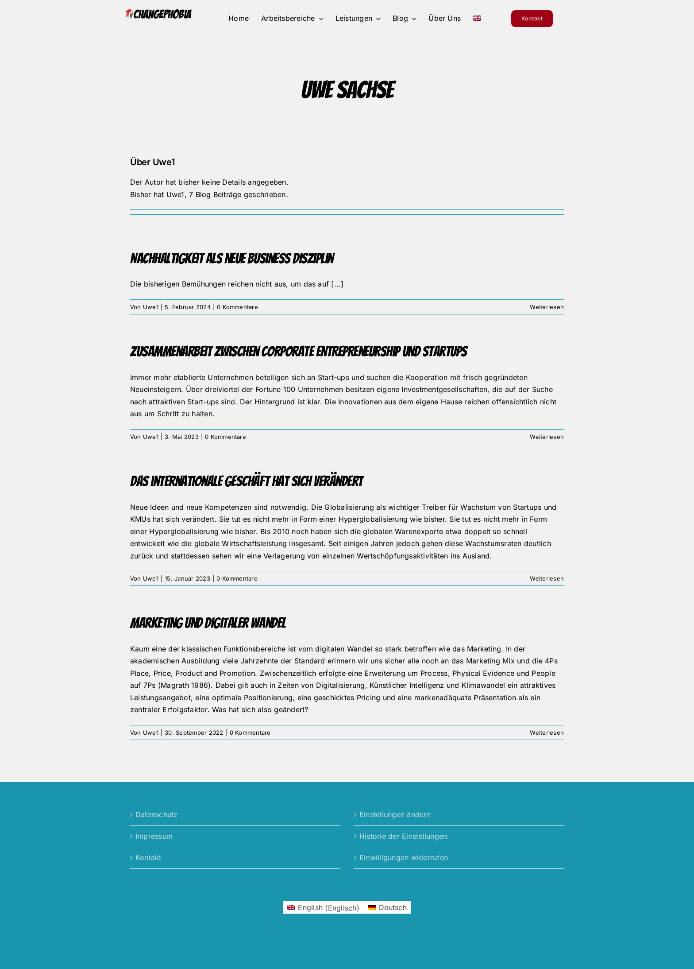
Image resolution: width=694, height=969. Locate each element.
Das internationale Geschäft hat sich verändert (246, 481)
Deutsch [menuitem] (393, 907)
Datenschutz (156, 814)
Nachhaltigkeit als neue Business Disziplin (231, 258)
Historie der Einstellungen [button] (403, 836)
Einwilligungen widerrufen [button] (403, 857)
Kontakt (148, 857)
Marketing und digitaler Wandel (208, 623)
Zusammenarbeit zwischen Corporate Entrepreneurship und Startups (298, 351)
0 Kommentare (237, 306)
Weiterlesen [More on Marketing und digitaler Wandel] (547, 732)
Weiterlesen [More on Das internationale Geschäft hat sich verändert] (547, 578)
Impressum (154, 836)
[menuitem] (477, 18)
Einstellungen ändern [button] (395, 814)
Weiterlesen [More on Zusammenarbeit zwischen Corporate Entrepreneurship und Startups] (547, 436)
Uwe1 (150, 306)
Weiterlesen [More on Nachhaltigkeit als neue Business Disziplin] (547, 306)
